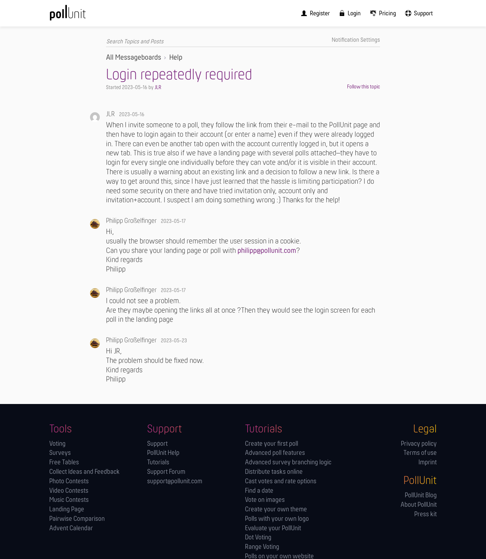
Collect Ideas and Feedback (84, 471)
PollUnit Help (163, 452)
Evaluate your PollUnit (273, 528)
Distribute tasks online (274, 471)
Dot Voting (258, 537)
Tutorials (158, 462)
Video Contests (68, 490)
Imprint (427, 462)
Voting (57, 443)
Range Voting (262, 546)
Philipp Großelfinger (131, 221)
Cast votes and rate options (280, 481)
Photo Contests (69, 481)
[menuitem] (321, 13)
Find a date (259, 490)
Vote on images (265, 499)
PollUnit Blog (421, 495)
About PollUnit (419, 504)
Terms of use (420, 452)
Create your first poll (271, 443)
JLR (158, 87)
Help (175, 57)
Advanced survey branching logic (288, 462)
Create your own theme (276, 509)
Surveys (60, 452)
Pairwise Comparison (77, 518)
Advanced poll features (275, 452)
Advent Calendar (71, 528)
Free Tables (64, 462)
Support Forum (166, 471)
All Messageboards (133, 57)
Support (157, 443)
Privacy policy (419, 443)
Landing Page (66, 509)
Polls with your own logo (277, 518)
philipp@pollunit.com (266, 251)
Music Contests (69, 499)
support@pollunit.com (174, 481)
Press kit (425, 514)
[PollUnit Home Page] (78, 15)
